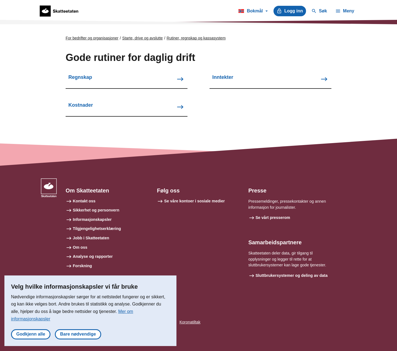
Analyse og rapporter (93, 256)
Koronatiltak (189, 322)
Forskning (82, 266)
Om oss (80, 247)
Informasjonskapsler (92, 219)
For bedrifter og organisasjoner (92, 38)
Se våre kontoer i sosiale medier (194, 201)
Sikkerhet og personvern (96, 210)
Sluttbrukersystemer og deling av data (292, 275)
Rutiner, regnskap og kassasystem (196, 38)
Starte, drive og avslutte (142, 38)
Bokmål (253, 11)
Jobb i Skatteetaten (91, 238)
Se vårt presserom (273, 217)
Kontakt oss (84, 201)
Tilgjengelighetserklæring (97, 228)
